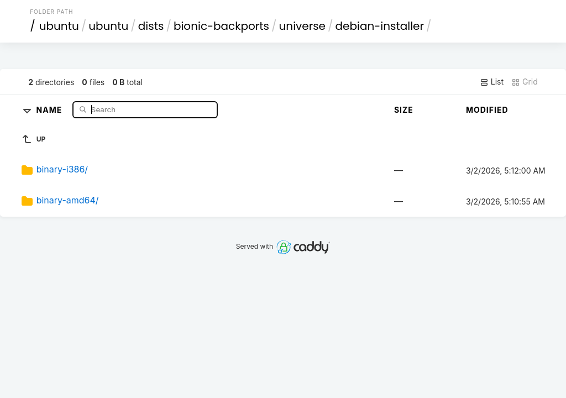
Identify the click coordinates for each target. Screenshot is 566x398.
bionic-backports (221, 26)
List (492, 82)
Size (403, 109)
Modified (487, 109)
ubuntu (59, 26)
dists (151, 26)
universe (302, 26)
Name (50, 109)
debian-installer (380, 26)
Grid (524, 82)
